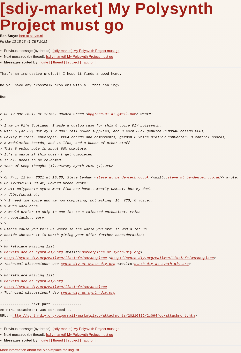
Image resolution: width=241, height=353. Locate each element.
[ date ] (44, 62)
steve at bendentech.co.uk (122, 177)
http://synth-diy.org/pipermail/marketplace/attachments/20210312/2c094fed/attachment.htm (104, 315)
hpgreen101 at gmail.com (112, 114)
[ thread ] (58, 62)
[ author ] (89, 62)
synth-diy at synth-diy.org (88, 264)
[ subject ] (73, 62)
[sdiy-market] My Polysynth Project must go (85, 51)
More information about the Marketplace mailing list (39, 350)
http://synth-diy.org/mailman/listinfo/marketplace (55, 258)
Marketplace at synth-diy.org (33, 252)
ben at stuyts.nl (31, 36)
